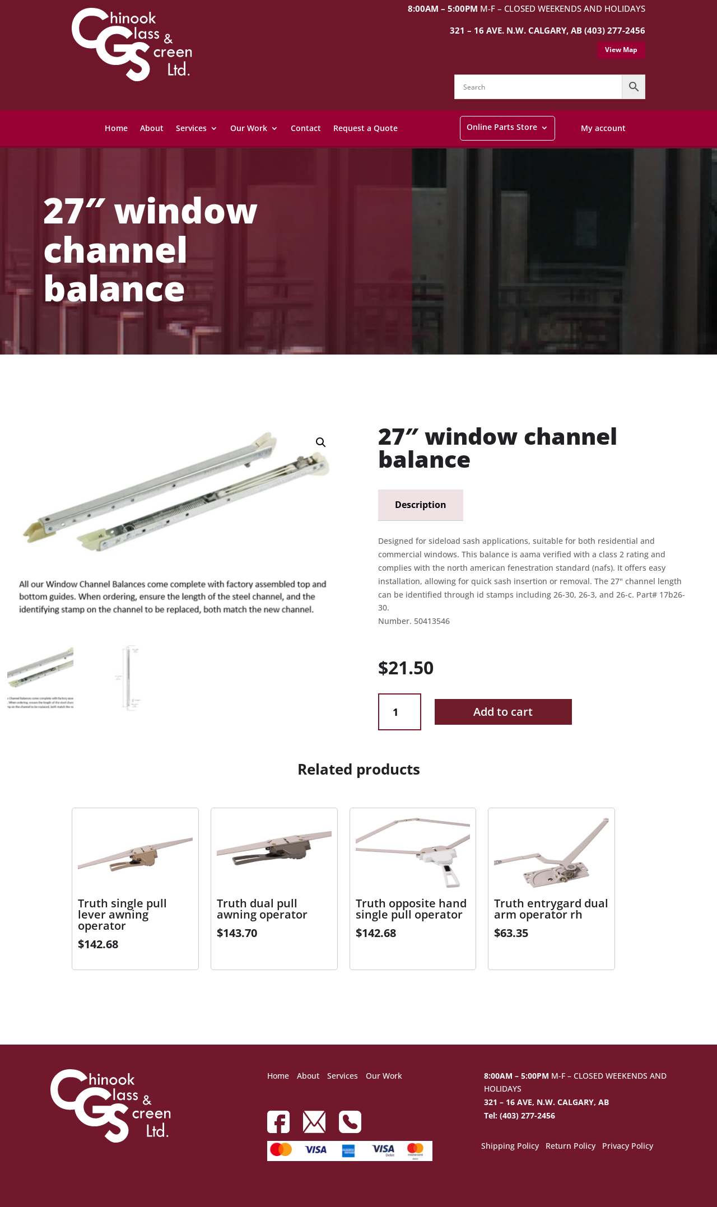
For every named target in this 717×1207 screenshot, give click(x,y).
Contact (306, 128)
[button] (321, 442)
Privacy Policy (627, 1146)
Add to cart (503, 711)
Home (116, 128)
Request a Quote (365, 128)
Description (420, 504)
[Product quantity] (399, 712)
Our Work (248, 128)
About (152, 128)
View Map (621, 49)
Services (191, 128)
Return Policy (570, 1146)
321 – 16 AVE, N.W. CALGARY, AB (546, 1102)
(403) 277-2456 (614, 30)
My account (603, 128)
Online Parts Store (502, 127)
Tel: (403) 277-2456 (519, 1115)
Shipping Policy (510, 1146)
